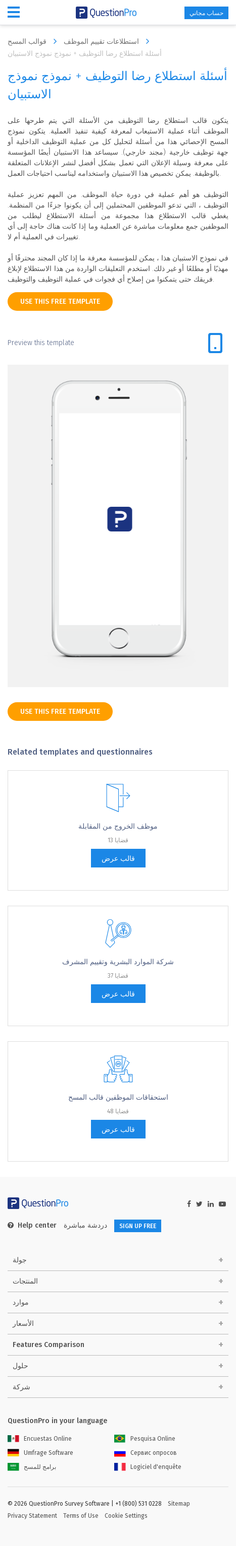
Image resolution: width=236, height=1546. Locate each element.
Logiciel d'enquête (147, 1466)
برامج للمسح (32, 1466)
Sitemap (179, 1503)
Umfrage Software (40, 1452)
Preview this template (41, 343)
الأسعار (23, 1323)
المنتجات (25, 1281)
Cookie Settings (126, 1515)
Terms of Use (81, 1515)
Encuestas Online (40, 1438)
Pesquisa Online (144, 1438)
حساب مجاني (206, 13)
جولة (20, 1260)
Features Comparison (48, 1344)
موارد (21, 1302)
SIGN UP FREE (137, 1226)
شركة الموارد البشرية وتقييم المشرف (118, 962)
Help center (32, 1225)
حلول (20, 1366)
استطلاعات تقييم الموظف (109, 41)
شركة (21, 1387)
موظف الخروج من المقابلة (118, 826)
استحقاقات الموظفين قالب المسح (118, 1097)
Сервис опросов (145, 1452)
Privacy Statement (32, 1515)
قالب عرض (118, 858)
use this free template (60, 301)
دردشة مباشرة (85, 1225)
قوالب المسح (35, 41)
